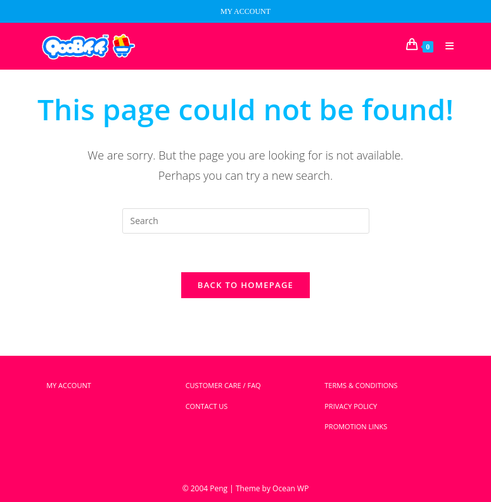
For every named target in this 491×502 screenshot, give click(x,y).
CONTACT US (207, 406)
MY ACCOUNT (245, 11)
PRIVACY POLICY (350, 406)
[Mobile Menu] (445, 46)
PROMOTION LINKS (355, 426)
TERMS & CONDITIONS (360, 385)
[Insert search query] (245, 221)
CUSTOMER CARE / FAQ (223, 385)
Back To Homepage (245, 285)
